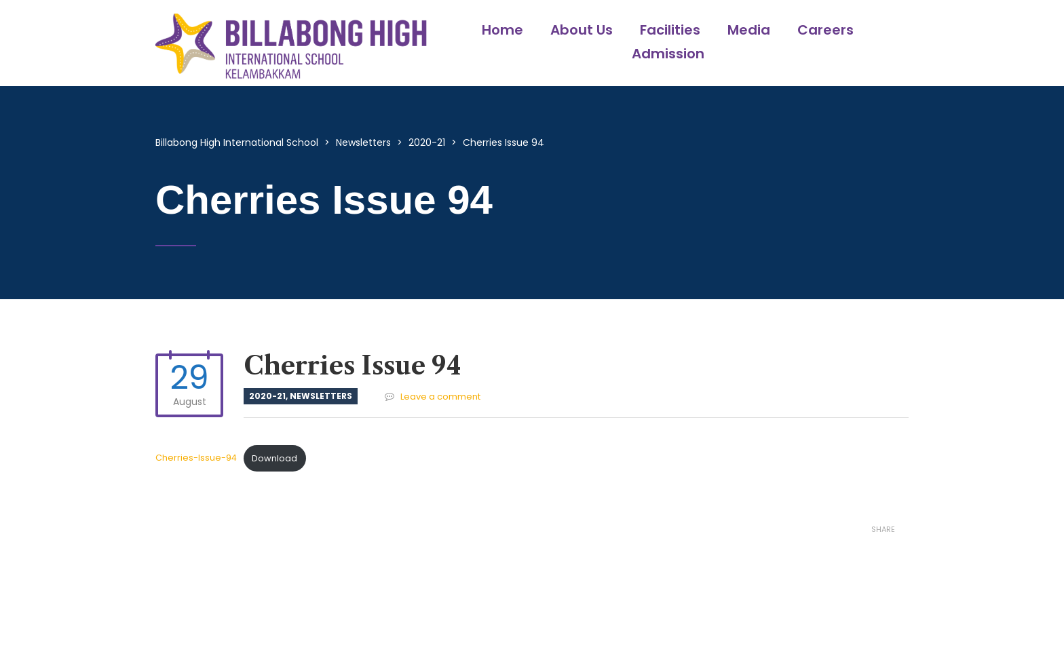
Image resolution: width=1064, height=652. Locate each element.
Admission (668, 53)
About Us (581, 29)
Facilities (670, 29)
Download (274, 458)
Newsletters (321, 396)
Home (502, 29)
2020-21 (267, 396)
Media (748, 29)
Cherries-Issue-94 (196, 458)
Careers (825, 29)
